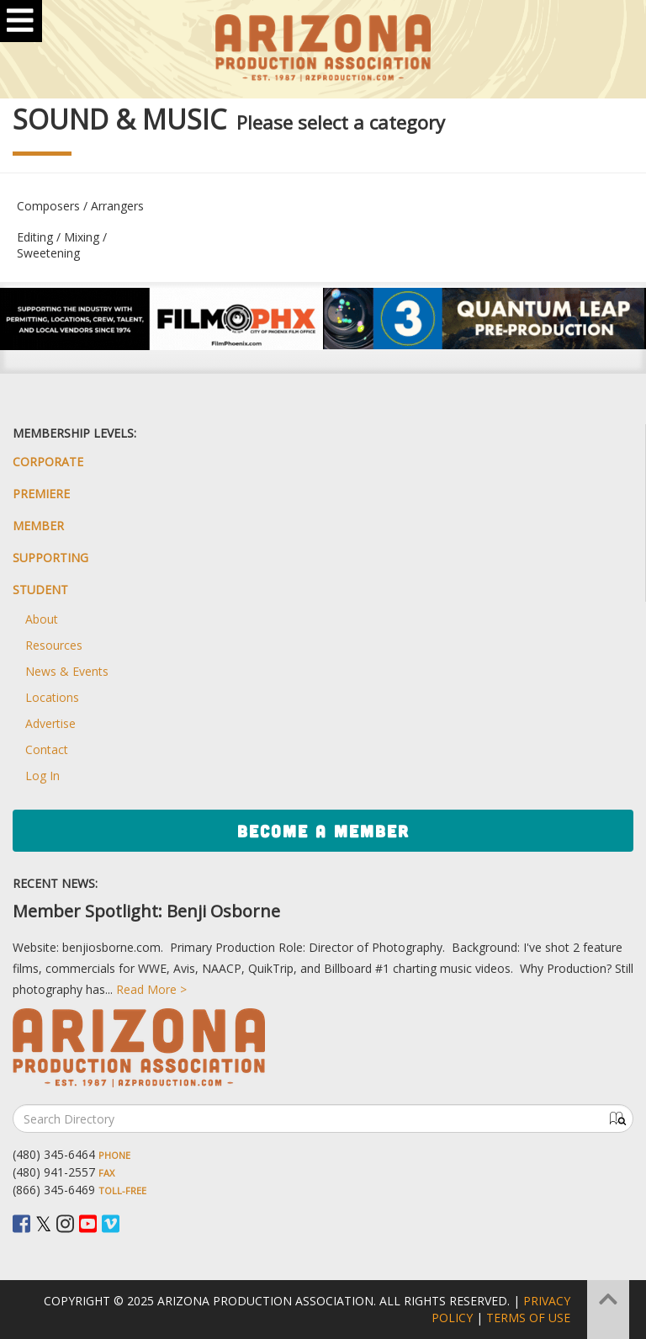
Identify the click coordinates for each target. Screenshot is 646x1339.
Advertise (50, 723)
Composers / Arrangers (80, 206)
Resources (53, 645)
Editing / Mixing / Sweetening (62, 245)
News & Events (67, 671)
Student (40, 590)
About (41, 619)
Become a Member (323, 831)
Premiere (41, 494)
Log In (42, 776)
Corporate (48, 462)
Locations (52, 697)
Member (38, 526)
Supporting (50, 558)
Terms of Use (528, 1318)
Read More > (151, 989)
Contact (46, 749)
